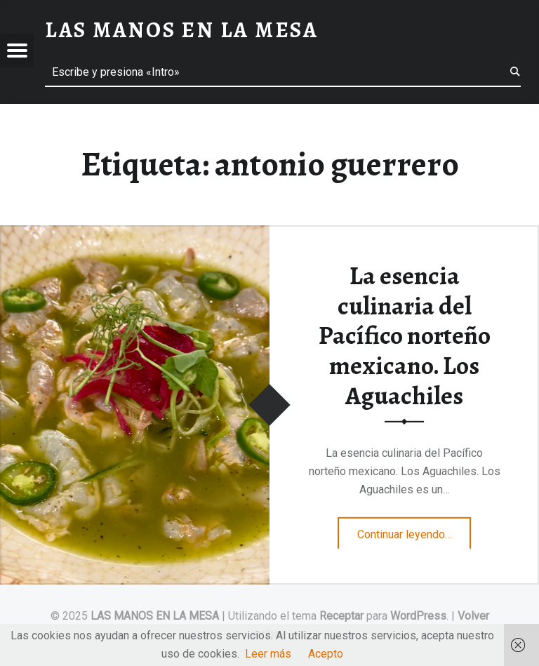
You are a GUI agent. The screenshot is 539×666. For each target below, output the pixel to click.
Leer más (268, 653)
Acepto (325, 653)
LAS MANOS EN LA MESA (155, 615)
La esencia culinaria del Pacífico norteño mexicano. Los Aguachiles (405, 336)
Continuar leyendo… (414, 530)
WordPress (418, 615)
